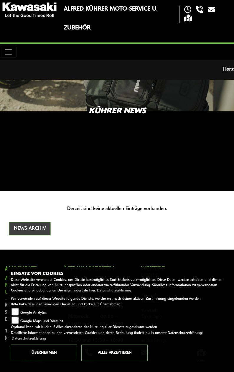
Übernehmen (44, 353)
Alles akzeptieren (114, 353)
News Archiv (30, 228)
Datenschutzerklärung (114, 290)
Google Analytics (33, 312)
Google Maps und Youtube (41, 321)
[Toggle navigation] (8, 52)
